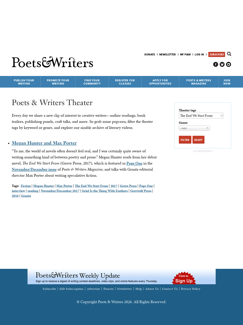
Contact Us (170, 288)
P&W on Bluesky (222, 64)
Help (139, 288)
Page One (134, 163)
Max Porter (64, 185)
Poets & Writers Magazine (198, 82)
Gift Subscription (72, 288)
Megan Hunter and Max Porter (44, 143)
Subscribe (217, 54)
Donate (149, 54)
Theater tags (187, 110)
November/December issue (34, 169)
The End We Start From (91, 185)
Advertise (93, 288)
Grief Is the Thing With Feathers (105, 190)
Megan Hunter (43, 185)
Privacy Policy (190, 288)
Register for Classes (125, 82)
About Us (152, 288)
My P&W (185, 54)
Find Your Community (92, 82)
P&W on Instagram (228, 64)
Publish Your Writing (24, 82)
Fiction (26, 185)
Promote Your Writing (58, 82)
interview (18, 190)
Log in (199, 54)
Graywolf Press (140, 190)
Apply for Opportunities (160, 82)
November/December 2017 (60, 190)
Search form (229, 54)
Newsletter (167, 54)
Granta (26, 195)
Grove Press (128, 185)
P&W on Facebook (215, 64)
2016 (15, 195)
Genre (183, 122)
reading (33, 190)
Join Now (227, 82)
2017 (113, 185)
